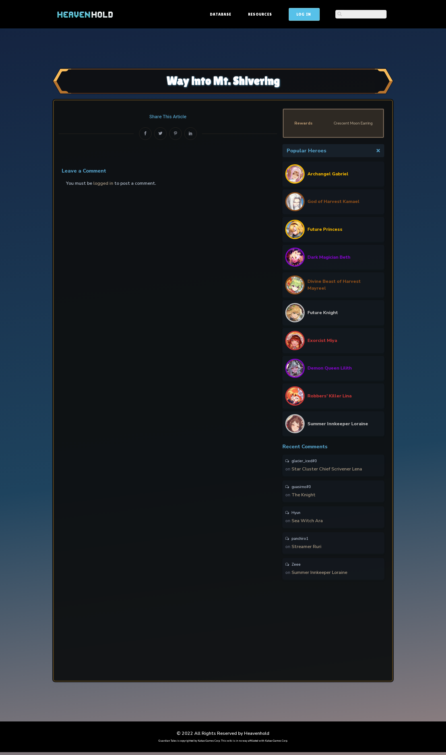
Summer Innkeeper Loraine (337, 424)
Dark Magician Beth (328, 257)
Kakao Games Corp (209, 743)
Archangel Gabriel (327, 174)
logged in (103, 183)
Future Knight (322, 313)
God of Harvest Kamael (333, 201)
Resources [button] (303, 14)
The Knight (303, 496)
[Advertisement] (223, 47)
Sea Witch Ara (307, 522)
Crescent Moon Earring (353, 123)
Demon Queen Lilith (329, 368)
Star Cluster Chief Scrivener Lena (327, 469)
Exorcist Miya (322, 340)
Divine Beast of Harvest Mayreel (334, 284)
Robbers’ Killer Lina (329, 396)
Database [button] (264, 14)
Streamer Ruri (306, 548)
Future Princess (324, 229)
